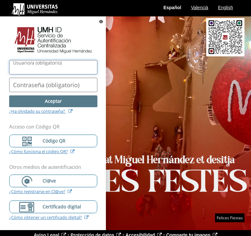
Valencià (199, 7)
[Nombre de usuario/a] (53, 67)
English (225, 7)
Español (172, 7)
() (37, 63)
